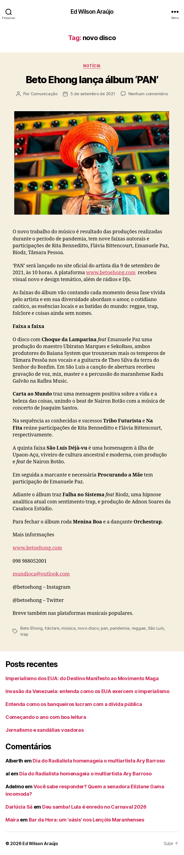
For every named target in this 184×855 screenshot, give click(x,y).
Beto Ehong (31, 628)
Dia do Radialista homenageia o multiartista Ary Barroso (99, 761)
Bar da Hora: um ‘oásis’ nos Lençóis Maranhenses (86, 820)
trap (24, 634)
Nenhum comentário (148, 93)
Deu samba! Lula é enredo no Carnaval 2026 (94, 807)
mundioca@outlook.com (41, 574)
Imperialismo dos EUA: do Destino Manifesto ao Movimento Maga (82, 678)
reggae (139, 628)
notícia (92, 65)
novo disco (88, 628)
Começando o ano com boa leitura (45, 717)
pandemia (120, 628)
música (68, 628)
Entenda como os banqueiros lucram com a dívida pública (73, 704)
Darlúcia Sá (19, 807)
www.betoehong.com (111, 273)
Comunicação (44, 93)
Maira (12, 820)
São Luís (156, 628)
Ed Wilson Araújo (92, 12)
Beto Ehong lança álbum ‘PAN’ (92, 80)
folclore (52, 628)
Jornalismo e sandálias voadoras (44, 730)
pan (104, 628)
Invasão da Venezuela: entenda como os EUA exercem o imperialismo (87, 691)
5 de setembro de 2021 (92, 93)
